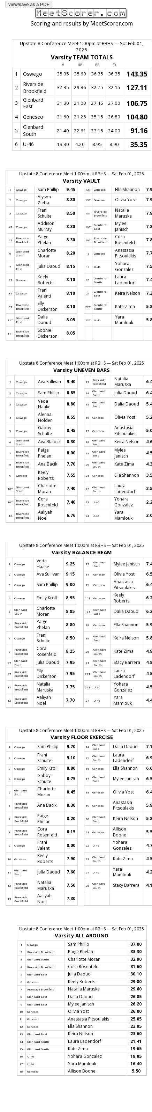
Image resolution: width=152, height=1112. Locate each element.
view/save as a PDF (29, 4)
